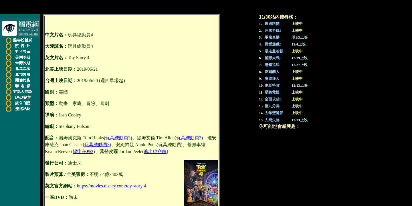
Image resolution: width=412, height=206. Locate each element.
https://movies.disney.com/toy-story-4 (111, 185)
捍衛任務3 (83, 151)
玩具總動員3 (117, 137)
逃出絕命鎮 (155, 151)
